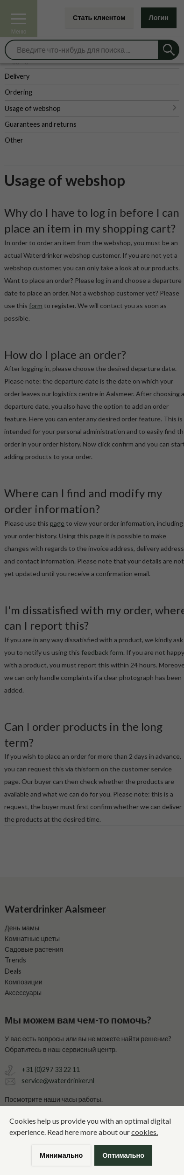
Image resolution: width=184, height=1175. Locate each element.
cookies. (144, 1131)
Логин (159, 17)
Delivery (17, 76)
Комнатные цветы (32, 938)
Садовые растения (34, 949)
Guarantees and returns (41, 124)
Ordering (18, 92)
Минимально (61, 1155)
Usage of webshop (33, 108)
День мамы (22, 928)
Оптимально (123, 1155)
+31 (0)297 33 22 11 (50, 1069)
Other (14, 140)
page (57, 523)
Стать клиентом (99, 17)
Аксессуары (23, 992)
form (92, 769)
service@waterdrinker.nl (57, 1081)
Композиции (23, 982)
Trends (15, 960)
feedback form (102, 652)
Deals (13, 971)
